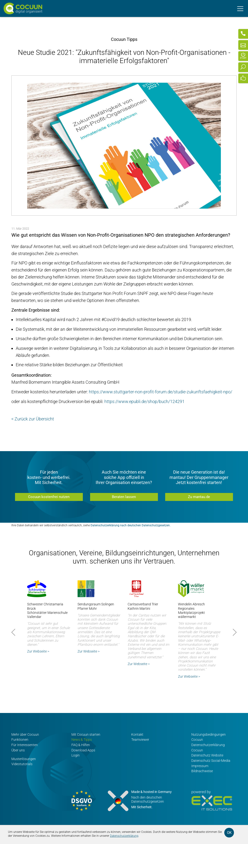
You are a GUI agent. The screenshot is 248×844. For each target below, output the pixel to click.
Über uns (18, 750)
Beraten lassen (124, 497)
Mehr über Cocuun (25, 735)
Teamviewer (140, 740)
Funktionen (19, 740)
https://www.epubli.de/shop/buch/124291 (144, 401)
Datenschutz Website (207, 755)
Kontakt (137, 735)
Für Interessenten (24, 745)
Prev (14, 632)
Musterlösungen (23, 759)
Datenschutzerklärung (124, 835)
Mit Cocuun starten (85, 735)
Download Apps (83, 750)
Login (75, 755)
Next (233, 632)
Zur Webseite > (38, 651)
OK (229, 832)
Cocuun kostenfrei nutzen (49, 497)
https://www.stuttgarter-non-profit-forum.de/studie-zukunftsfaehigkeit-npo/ (160, 391)
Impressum (199, 766)
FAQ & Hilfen (80, 745)
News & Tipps (81, 740)
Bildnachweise (202, 771)
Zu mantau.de (199, 497)
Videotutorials (21, 764)
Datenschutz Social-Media (210, 761)
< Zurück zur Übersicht (32, 418)
